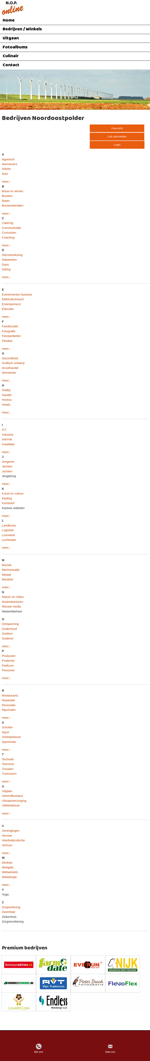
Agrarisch (8, 159)
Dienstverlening (12, 255)
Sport (5, 732)
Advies (6, 168)
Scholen (7, 727)
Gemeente (9, 372)
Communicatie (11, 228)
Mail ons (110, 1051)
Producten (9, 656)
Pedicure (8, 665)
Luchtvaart (9, 539)
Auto (5, 173)
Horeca (6, 399)
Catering (7, 223)
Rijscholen (9, 710)
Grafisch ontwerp (13, 363)
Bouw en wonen (12, 191)
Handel (6, 395)
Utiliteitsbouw (10, 805)
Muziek (6, 565)
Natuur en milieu (13, 596)
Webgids (8, 867)
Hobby (6, 390)
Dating (6, 269)
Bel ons (38, 1051)
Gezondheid (10, 358)
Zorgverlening (11, 907)
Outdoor (7, 633)
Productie (8, 660)
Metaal (6, 574)
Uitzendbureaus (12, 795)
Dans (5, 264)
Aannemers (9, 164)
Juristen (7, 471)
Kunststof (8, 503)
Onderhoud (9, 628)
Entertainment (11, 304)
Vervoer (7, 835)
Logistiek (8, 530)
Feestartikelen (11, 336)
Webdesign (9, 877)
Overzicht (117, 128)
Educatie (8, 309)
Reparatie (8, 700)
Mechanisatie (10, 569)
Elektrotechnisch (13, 299)
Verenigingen (10, 830)
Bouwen (7, 196)
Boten (6, 200)
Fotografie (8, 331)
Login (117, 144)
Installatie (8, 444)
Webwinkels (10, 872)
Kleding (7, 498)
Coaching (8, 237)
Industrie (7, 434)
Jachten (7, 466)
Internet (7, 439)
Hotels (6, 404)
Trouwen (7, 769)
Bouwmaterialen (12, 205)
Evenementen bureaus (17, 294)
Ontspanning (10, 624)
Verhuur (7, 845)
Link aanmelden (117, 136)
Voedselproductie (13, 840)
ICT (4, 429)
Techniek (8, 759)
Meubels (7, 579)
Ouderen (8, 638)
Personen (8, 670)
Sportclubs (9, 741)
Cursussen (9, 232)
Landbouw (9, 525)
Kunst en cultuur (13, 493)
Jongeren (8, 461)
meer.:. (6, 181)
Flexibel (7, 341)
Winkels (7, 862)
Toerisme (8, 764)
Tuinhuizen (9, 773)
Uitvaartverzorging (14, 800)
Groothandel (10, 368)
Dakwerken (9, 259)
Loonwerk (8, 535)
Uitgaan (7, 791)
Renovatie (8, 705)
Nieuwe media (11, 606)
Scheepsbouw (11, 737)
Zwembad (8, 912)
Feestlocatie (10, 326)
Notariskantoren (12, 601)
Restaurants (10, 695)
